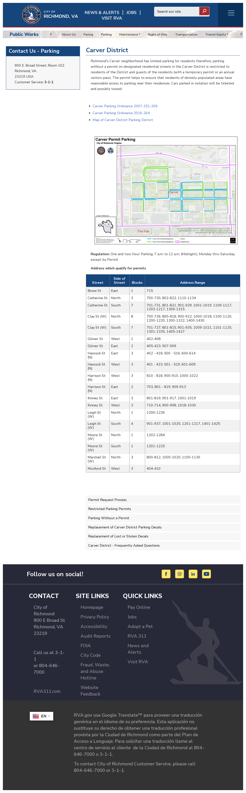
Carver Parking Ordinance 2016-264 (121, 113)
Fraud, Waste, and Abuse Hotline (95, 671)
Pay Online (139, 607)
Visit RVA (138, 662)
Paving (89, 34)
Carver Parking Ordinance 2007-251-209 (125, 106)
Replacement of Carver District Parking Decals (125, 527)
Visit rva (112, 18)
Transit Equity (224, 34)
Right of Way (162, 34)
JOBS (131, 13)
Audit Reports (96, 636)
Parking (108, 34)
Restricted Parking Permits (109, 509)
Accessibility (94, 626)
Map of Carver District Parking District (123, 120)
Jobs (132, 617)
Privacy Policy (95, 617)
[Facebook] (166, 574)
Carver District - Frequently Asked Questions (124, 545)
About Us (69, 34)
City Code (91, 655)
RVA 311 (137, 636)
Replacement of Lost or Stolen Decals (118, 536)
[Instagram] (180, 574)
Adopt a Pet (140, 626)
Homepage (92, 607)
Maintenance (132, 34)
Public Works (24, 34)
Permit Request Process (107, 500)
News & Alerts (102, 13)
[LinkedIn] (193, 574)
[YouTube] (206, 574)
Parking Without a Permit (108, 518)
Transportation (193, 34)
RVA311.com (47, 691)
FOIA (86, 646)
